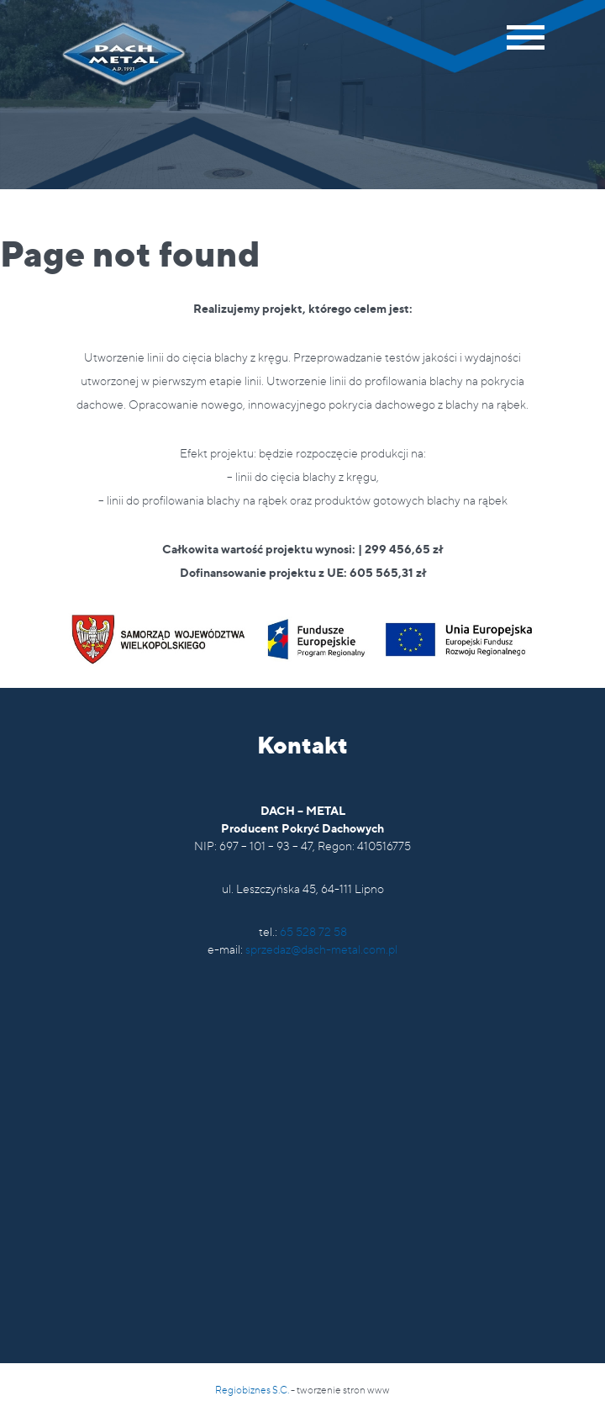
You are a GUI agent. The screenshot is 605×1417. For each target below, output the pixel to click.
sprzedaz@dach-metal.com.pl (321, 949)
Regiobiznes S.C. (252, 1390)
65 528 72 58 (313, 931)
